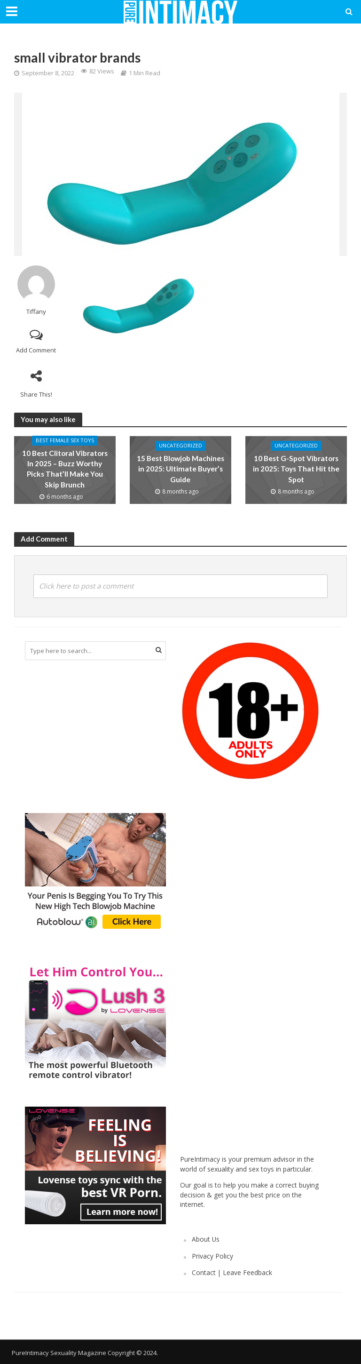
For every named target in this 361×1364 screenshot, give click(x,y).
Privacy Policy (212, 1256)
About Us (206, 1239)
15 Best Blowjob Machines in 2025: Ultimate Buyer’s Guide (180, 468)
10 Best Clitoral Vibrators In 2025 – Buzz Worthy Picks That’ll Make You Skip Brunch (65, 468)
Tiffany (36, 312)
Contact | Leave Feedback (232, 1272)
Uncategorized (180, 446)
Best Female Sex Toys (64, 441)
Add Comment (36, 350)
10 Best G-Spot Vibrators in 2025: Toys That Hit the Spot (296, 468)
